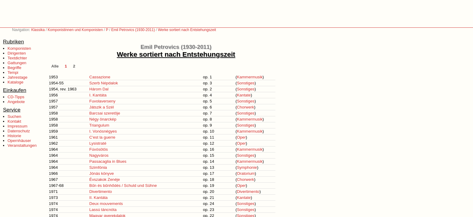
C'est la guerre (102, 137)
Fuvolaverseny (102, 101)
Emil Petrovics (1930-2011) (133, 30)
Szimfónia (98, 167)
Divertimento (100, 191)
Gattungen (17, 63)
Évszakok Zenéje (104, 179)
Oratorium (246, 173)
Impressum (17, 126)
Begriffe (14, 67)
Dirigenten (17, 53)
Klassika (38, 30)
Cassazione (99, 77)
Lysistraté (97, 143)
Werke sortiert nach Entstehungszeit (187, 30)
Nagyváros (99, 155)
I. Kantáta (97, 95)
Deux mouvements (106, 203)
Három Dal (99, 89)
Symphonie (247, 167)
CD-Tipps (16, 97)
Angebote (16, 101)
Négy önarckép (102, 119)
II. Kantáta (98, 197)
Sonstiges (246, 83)
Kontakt (14, 121)
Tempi (13, 72)
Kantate (244, 95)
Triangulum (99, 125)
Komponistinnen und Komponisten (75, 30)
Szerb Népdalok (103, 83)
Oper (241, 137)
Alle (55, 66)
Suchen (14, 116)
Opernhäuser (19, 140)
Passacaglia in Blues (107, 161)
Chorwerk (245, 107)
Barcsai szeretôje (104, 113)
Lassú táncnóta (102, 209)
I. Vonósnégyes (103, 131)
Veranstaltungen (22, 145)
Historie (14, 136)
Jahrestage (17, 77)
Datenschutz (19, 131)
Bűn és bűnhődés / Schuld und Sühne (123, 185)
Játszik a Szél (101, 107)
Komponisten (19, 48)
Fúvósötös (98, 149)
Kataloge (16, 82)
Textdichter (17, 58)
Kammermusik (249, 77)
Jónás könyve (101, 173)
